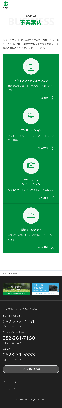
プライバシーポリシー (12, 382)
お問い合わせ (33, 369)
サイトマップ (9, 389)
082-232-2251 (19, 321)
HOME (5, 273)
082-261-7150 (19, 337)
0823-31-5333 (19, 354)
